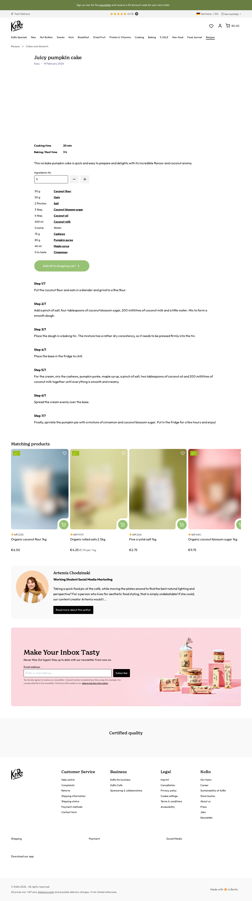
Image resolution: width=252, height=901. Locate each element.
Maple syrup (61, 246)
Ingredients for (42, 172)
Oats (57, 197)
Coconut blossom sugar (68, 209)
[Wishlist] (211, 26)
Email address (32, 666)
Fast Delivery (20, 13)
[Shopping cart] (232, 26)
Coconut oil (61, 215)
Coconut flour (62, 191)
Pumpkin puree (63, 240)
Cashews (59, 234)
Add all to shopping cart (62, 265)
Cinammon (61, 252)
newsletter (105, 4)
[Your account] (220, 26)
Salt (56, 203)
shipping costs (46, 892)
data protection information (95, 683)
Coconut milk (62, 221)
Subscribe (122, 673)
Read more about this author (73, 610)
